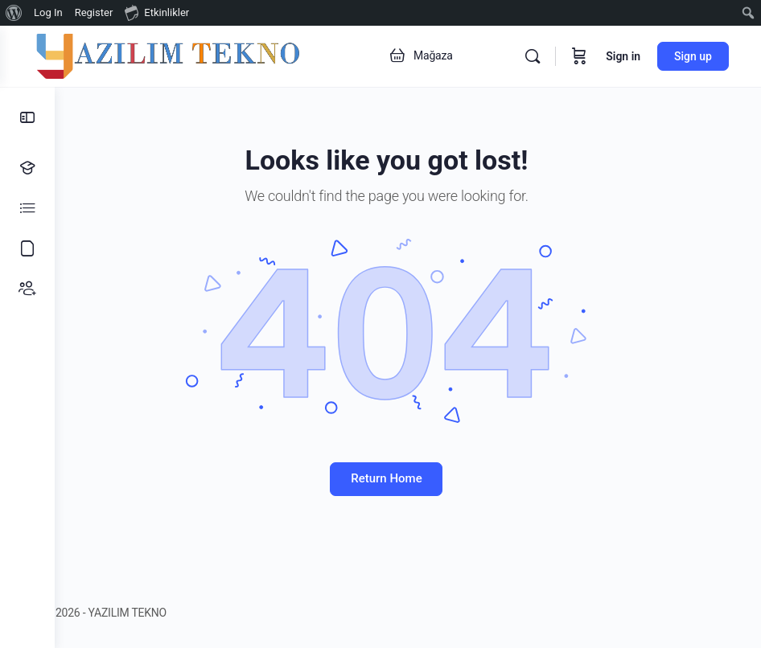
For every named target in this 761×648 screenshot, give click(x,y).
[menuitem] (14, 13)
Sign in (623, 56)
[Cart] (579, 56)
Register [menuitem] (94, 12)
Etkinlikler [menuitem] (157, 12)
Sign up (693, 56)
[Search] (532, 56)
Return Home (407, 478)
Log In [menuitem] (48, 12)
